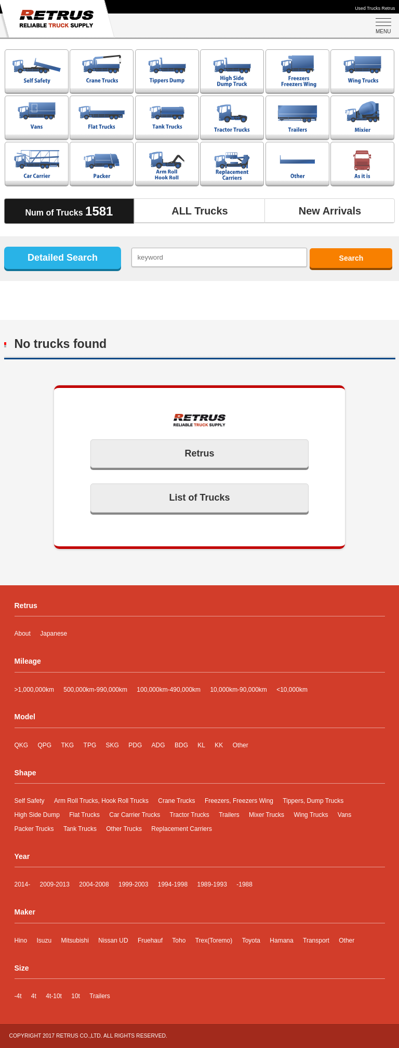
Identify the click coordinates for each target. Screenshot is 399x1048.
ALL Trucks (199, 211)
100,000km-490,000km (169, 689)
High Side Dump (37, 814)
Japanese (53, 633)
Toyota (251, 940)
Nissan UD (113, 940)
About (23, 633)
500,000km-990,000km (95, 689)
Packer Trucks (34, 828)
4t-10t (54, 996)
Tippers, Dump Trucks (313, 800)
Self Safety (30, 800)
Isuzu (44, 940)
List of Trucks (199, 497)
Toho (178, 940)
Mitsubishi (75, 940)
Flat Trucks (84, 814)
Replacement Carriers (181, 828)
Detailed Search (63, 257)
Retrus (199, 453)
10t (75, 996)
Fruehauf (150, 940)
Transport (316, 940)
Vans (344, 814)
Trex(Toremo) (214, 940)
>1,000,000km (34, 689)
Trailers (229, 814)
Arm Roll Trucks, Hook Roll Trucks (101, 800)
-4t (18, 996)
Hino (21, 940)
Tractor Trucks (189, 814)
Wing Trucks (311, 814)
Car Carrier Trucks (134, 814)
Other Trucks (124, 828)
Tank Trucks (80, 828)
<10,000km (292, 689)
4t (33, 996)
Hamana (281, 940)
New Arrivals (330, 211)
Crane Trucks (176, 800)
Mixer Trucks (266, 814)
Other (346, 940)
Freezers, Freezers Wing (239, 800)
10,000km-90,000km (238, 689)
